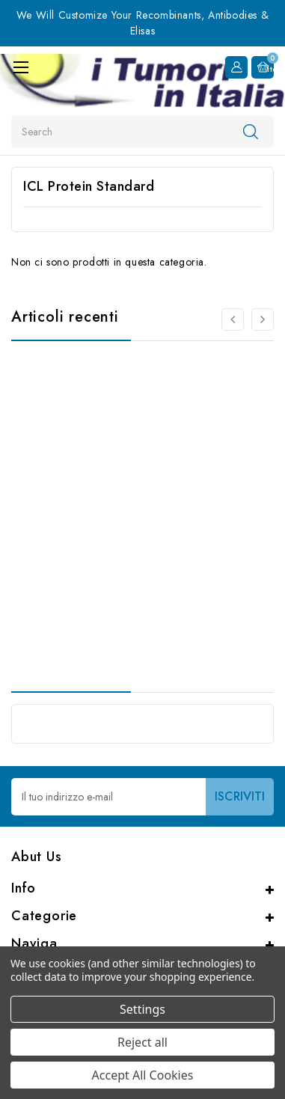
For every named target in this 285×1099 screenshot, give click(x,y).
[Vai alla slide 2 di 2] (232, 319)
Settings (142, 1009)
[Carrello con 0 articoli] (262, 67)
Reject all (142, 1042)
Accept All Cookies (143, 1075)
